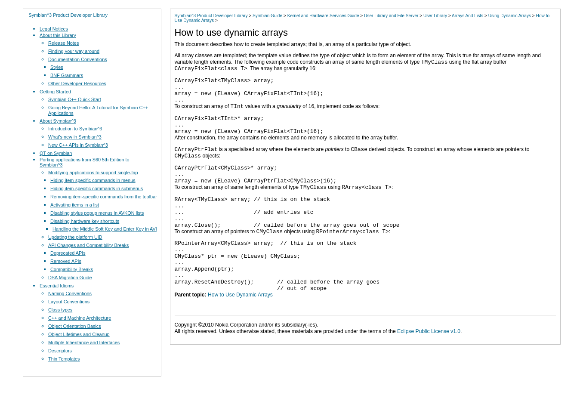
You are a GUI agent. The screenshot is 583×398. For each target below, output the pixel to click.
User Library (435, 15)
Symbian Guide (267, 15)
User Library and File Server (391, 15)
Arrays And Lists (467, 15)
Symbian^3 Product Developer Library (68, 15)
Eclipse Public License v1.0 (428, 361)
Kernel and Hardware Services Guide (323, 15)
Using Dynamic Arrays (509, 15)
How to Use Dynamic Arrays (240, 324)
